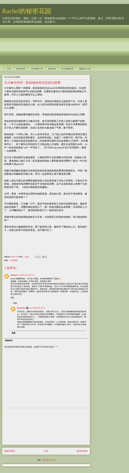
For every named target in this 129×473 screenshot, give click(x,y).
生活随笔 (14, 261)
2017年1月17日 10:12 (26, 275)
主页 (9, 69)
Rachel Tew (21, 308)
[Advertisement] (41, 43)
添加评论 (9, 341)
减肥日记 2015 (85, 69)
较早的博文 (82, 451)
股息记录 (52, 69)
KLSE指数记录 (67, 69)
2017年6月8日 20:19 (37, 308)
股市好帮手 (21, 69)
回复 (12, 298)
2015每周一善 (37, 69)
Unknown (14, 275)
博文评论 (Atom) (49, 460)
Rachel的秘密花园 (26, 10)
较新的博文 (9, 451)
